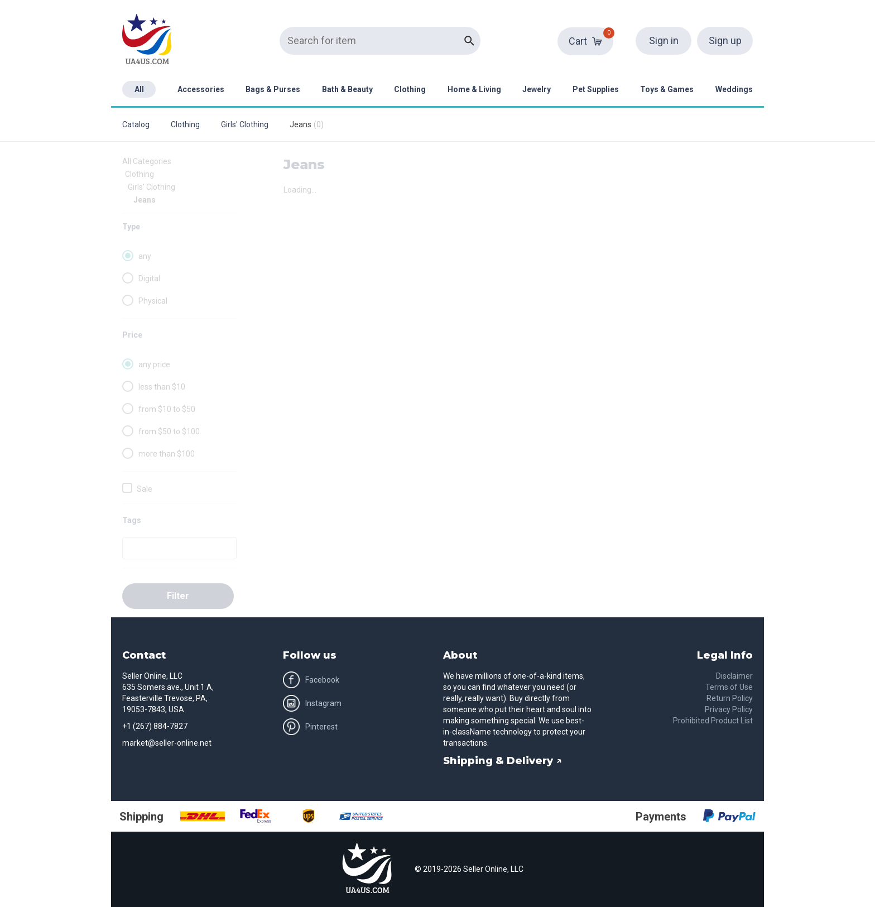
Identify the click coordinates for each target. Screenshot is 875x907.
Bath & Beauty (347, 89)
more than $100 (166, 453)
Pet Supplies (596, 89)
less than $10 (161, 386)
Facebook (311, 679)
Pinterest (310, 726)
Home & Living (474, 89)
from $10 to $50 (166, 409)
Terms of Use (729, 687)
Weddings (734, 89)
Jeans (144, 199)
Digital (149, 278)
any (144, 256)
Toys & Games (667, 89)
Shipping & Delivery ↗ (502, 761)
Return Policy (729, 698)
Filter (178, 596)
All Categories (146, 161)
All (139, 89)
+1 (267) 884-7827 (155, 726)
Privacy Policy (729, 709)
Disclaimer (734, 675)
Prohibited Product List (713, 720)
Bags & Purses (273, 89)
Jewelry (536, 89)
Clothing (410, 89)
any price (154, 364)
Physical (152, 300)
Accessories (200, 89)
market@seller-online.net (166, 742)
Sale (144, 488)
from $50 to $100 (169, 431)
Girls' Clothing (244, 124)
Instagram (312, 703)
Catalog (136, 124)
